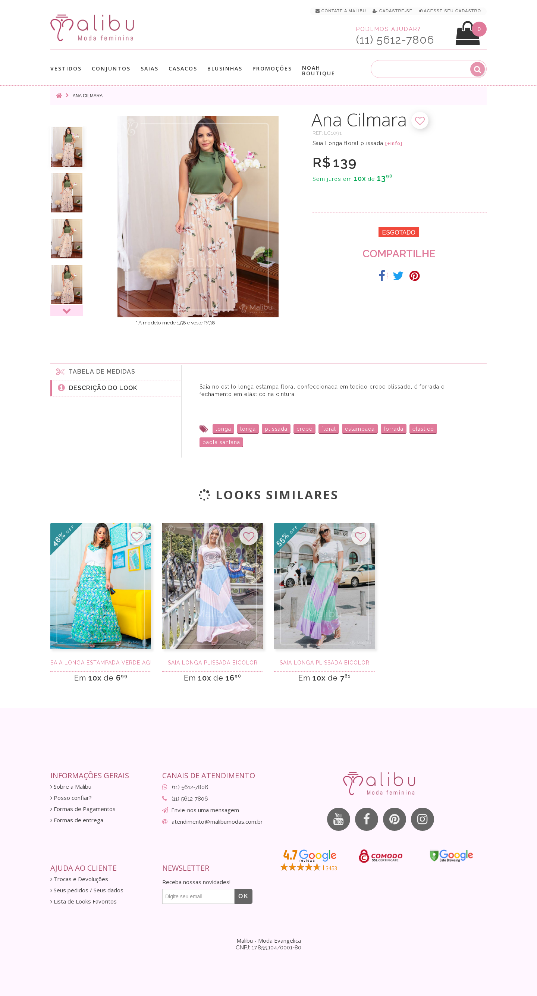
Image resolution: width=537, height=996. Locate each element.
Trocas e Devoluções (79, 879)
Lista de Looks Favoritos (83, 901)
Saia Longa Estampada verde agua (100, 663)
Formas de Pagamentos (83, 809)
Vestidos (66, 68)
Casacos (183, 68)
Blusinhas (224, 68)
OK (243, 896)
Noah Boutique (318, 70)
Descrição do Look (97, 387)
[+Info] (393, 143)
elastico (423, 429)
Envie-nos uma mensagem (205, 810)
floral (328, 429)
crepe (304, 429)
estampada (360, 429)
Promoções (272, 68)
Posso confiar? (71, 797)
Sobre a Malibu (70, 786)
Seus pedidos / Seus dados (86, 890)
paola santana (221, 442)
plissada (276, 429)
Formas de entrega (76, 820)
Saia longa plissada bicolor (213, 663)
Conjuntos (111, 68)
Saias (149, 68)
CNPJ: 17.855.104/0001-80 (268, 947)
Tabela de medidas (95, 371)
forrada (393, 429)
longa (223, 429)
